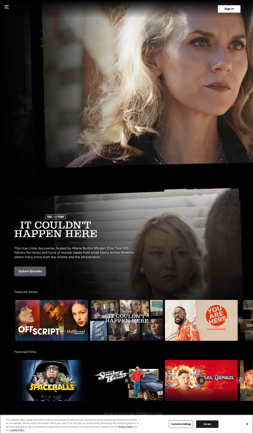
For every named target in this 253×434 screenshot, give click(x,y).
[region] (126, 424)
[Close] (247, 424)
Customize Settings (181, 424)
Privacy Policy (125, 426)
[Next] (239, 320)
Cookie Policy (17, 430)
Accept (207, 424)
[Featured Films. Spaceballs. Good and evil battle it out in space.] (51, 380)
